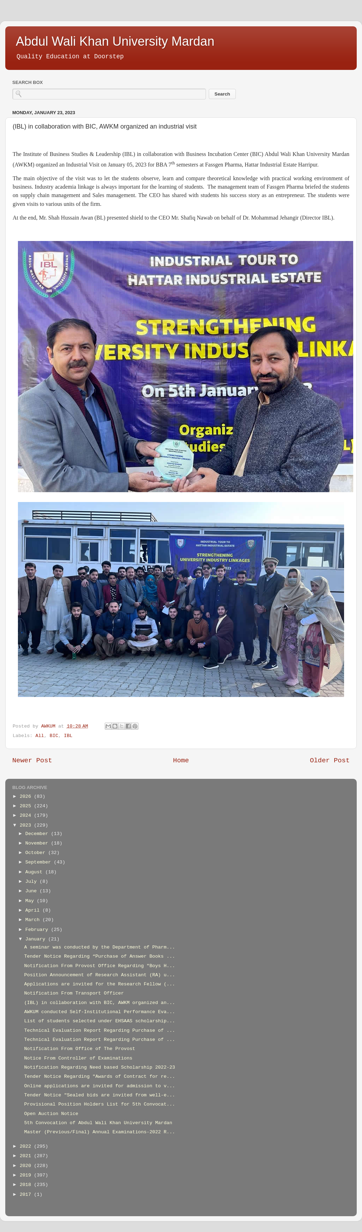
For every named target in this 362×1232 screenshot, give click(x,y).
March (34, 920)
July (32, 881)
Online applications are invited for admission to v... (99, 1086)
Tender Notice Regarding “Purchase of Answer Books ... (99, 956)
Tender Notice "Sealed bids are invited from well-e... (99, 1095)
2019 (27, 1175)
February (38, 929)
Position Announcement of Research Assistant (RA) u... (99, 975)
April (34, 910)
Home (181, 760)
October (36, 852)
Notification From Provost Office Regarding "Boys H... (99, 966)
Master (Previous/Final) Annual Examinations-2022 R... (99, 1132)
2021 (27, 1156)
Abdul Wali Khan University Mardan (115, 41)
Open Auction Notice (51, 1113)
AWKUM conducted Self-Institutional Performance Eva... (99, 1012)
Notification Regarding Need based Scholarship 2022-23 (99, 1067)
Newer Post (32, 760)
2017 (27, 1194)
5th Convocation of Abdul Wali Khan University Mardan (98, 1123)
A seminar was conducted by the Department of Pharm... (99, 947)
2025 (27, 806)
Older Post (330, 760)
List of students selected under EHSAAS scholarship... (99, 1021)
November (38, 843)
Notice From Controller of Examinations (78, 1058)
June (32, 891)
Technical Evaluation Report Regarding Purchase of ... (99, 1030)
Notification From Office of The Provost (79, 1048)
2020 (27, 1165)
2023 (27, 825)
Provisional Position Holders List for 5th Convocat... (99, 1104)
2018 (27, 1184)
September (39, 862)
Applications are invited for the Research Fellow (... (99, 984)
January (36, 939)
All (39, 735)
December (38, 833)
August (35, 872)
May (31, 901)
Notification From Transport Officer (74, 993)
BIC (54, 735)
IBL (68, 735)
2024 (27, 815)
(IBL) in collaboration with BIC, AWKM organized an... (99, 1002)
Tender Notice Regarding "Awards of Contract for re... (99, 1076)
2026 (27, 796)
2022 (27, 1146)
